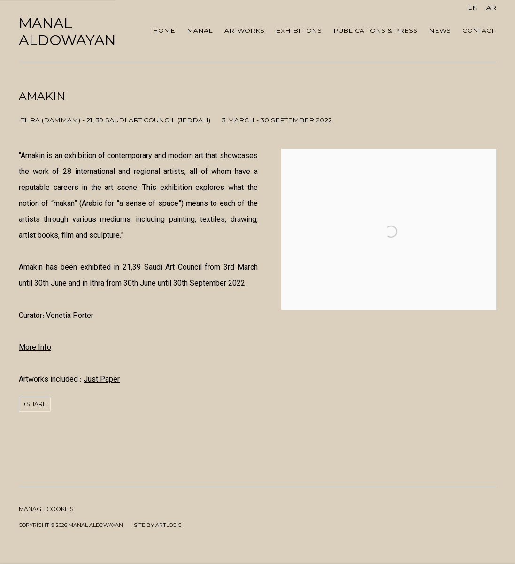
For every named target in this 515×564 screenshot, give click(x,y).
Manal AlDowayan (67, 32)
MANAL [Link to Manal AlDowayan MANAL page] (200, 30)
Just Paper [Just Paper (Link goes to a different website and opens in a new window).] (102, 380)
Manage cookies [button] (46, 508)
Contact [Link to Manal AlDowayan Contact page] (478, 30)
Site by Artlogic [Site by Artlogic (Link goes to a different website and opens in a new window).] (157, 525)
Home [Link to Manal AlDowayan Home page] (164, 30)
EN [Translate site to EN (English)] (473, 7)
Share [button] (36, 403)
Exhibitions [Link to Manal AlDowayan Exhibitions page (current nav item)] (299, 30)
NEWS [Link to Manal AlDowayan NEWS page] (440, 30)
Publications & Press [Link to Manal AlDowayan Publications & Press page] (375, 30)
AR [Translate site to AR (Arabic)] (491, 7)
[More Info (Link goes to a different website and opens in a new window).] (35, 348)
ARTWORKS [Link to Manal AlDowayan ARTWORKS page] (244, 30)
